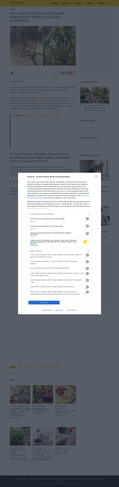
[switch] (86, 218)
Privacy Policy (71, 310)
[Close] (97, 177)
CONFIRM (44, 302)
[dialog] (59, 243)
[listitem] (59, 214)
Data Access (59, 310)
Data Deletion (47, 310)
